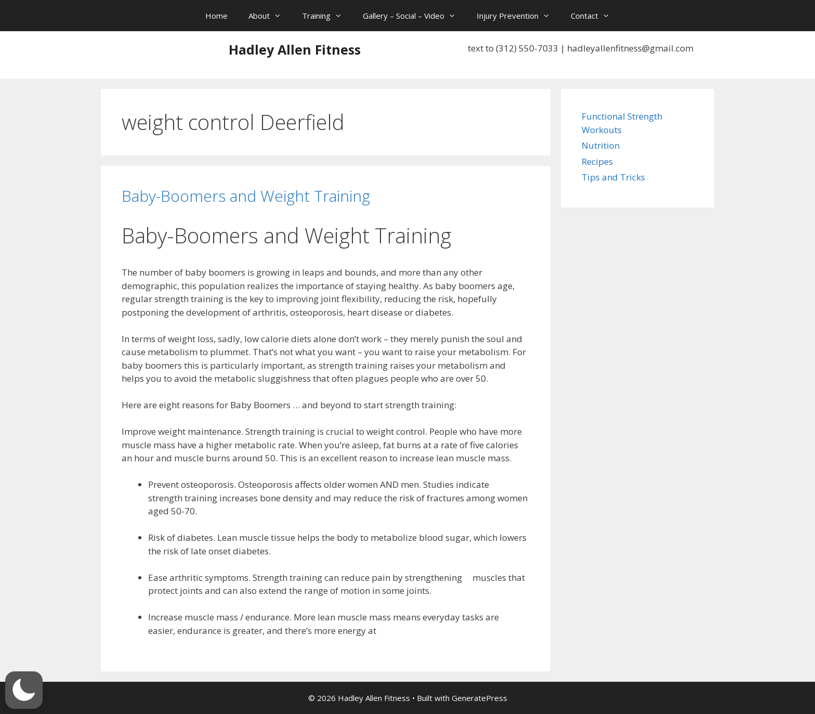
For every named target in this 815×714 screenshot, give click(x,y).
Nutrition (601, 145)
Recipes (597, 161)
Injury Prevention (518, 15)
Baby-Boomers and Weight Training (246, 195)
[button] (24, 690)
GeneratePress (479, 698)
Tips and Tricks (613, 177)
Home (216, 15)
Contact (595, 15)
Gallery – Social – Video (414, 15)
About (270, 15)
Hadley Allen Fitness (295, 49)
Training (327, 15)
